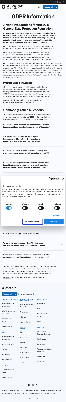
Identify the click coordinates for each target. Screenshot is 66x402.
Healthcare (41, 357)
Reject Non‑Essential (32, 221)
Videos (22, 362)
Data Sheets (24, 337)
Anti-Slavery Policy (50, 393)
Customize (56, 215)
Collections (41, 344)
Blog (38, 309)
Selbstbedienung (7, 326)
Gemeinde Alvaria (8, 344)
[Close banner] (63, 179)
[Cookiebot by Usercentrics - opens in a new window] (50, 178)
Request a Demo (50, 7)
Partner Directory (8, 377)
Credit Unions (42, 339)
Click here (6, 277)
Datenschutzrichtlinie (16, 390)
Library (22, 332)
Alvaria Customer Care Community (23, 102)
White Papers (24, 352)
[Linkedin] (33, 385)
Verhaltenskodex (7, 393)
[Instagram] (37, 385)
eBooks (22, 342)
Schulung (23, 317)
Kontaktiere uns (26, 294)
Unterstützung (24, 312)
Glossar (40, 321)
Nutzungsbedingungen (31, 390)
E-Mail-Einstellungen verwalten (32, 393)
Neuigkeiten (6, 354)
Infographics (24, 347)
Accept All (53, 221)
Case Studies (24, 357)
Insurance (40, 362)
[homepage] (9, 287)
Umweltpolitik (17, 393)
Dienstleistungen (25, 322)
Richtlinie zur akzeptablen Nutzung (50, 390)
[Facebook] (29, 385)
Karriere (4, 349)
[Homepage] (12, 7)
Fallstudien (41, 303)
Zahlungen (5, 390)
